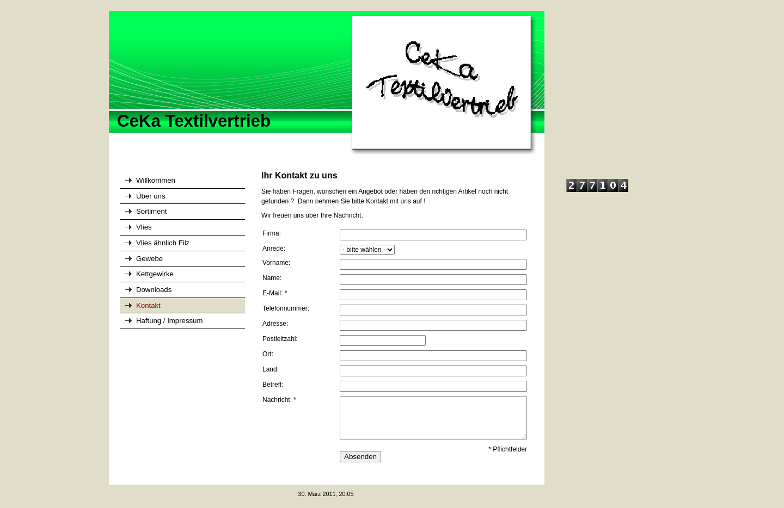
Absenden (360, 457)
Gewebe (149, 259)
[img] (326, 84)
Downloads (153, 290)
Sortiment (151, 211)
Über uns (151, 196)
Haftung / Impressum (169, 321)
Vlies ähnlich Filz (162, 243)
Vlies (144, 227)
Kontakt (148, 305)
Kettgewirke (155, 274)
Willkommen (155, 180)
